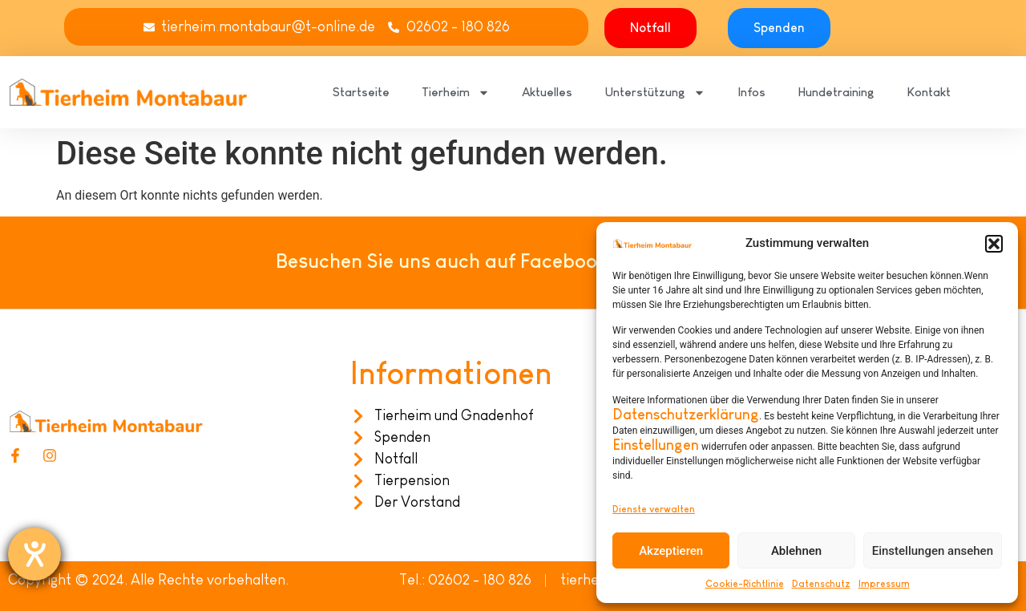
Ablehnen (796, 551)
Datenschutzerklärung (685, 415)
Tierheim (456, 93)
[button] (994, 244)
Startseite (361, 92)
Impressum (884, 583)
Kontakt (929, 92)
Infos (751, 92)
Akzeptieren (671, 551)
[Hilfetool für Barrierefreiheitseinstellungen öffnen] (34, 554)
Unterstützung (654, 93)
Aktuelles (547, 92)
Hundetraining (836, 92)
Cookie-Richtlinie (744, 583)
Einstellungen (655, 445)
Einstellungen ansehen (932, 551)
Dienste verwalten (653, 509)
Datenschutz (821, 583)
